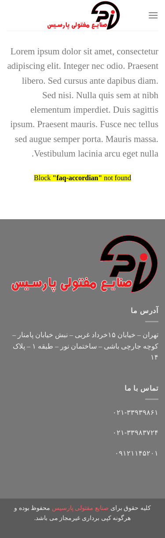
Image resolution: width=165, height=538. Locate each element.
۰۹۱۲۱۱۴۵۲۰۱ (136, 453)
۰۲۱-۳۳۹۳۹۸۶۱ (135, 412)
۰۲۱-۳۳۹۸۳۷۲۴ (135, 432)
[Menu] (153, 15)
